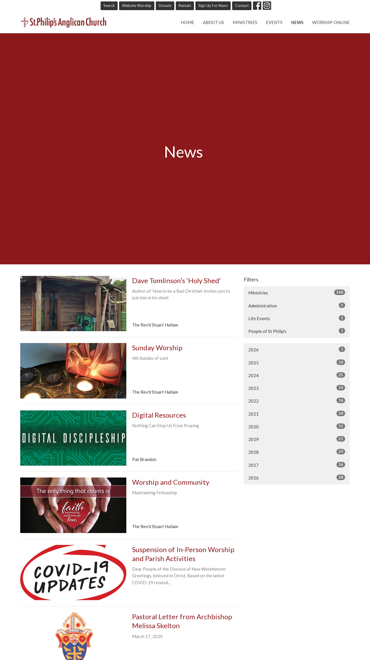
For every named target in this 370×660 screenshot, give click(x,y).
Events (274, 22)
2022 (296, 400)
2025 (296, 362)
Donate (165, 5)
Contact (242, 5)
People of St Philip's (296, 331)
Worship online (331, 22)
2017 (296, 465)
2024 (296, 375)
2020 (296, 426)
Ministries (245, 22)
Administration (296, 305)
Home (187, 22)
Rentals (185, 5)
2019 (296, 439)
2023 (296, 388)
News (297, 22)
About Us (213, 22)
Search (109, 5)
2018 (296, 452)
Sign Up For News (213, 5)
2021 (296, 413)
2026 (296, 349)
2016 (296, 477)
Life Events (296, 318)
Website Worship (136, 5)
